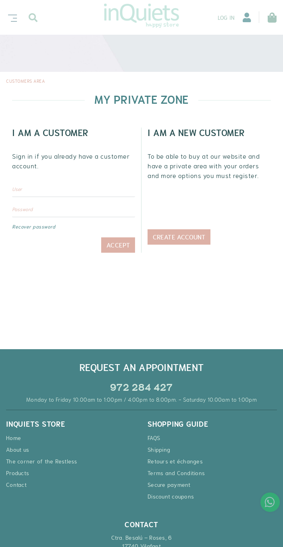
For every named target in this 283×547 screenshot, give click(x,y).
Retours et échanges (175, 461)
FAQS (154, 438)
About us (17, 450)
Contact (16, 485)
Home (13, 438)
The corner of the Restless (41, 461)
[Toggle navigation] (11, 17)
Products (17, 473)
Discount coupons (171, 496)
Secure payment (169, 485)
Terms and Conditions (176, 473)
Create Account (179, 245)
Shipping (159, 450)
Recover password (33, 227)
